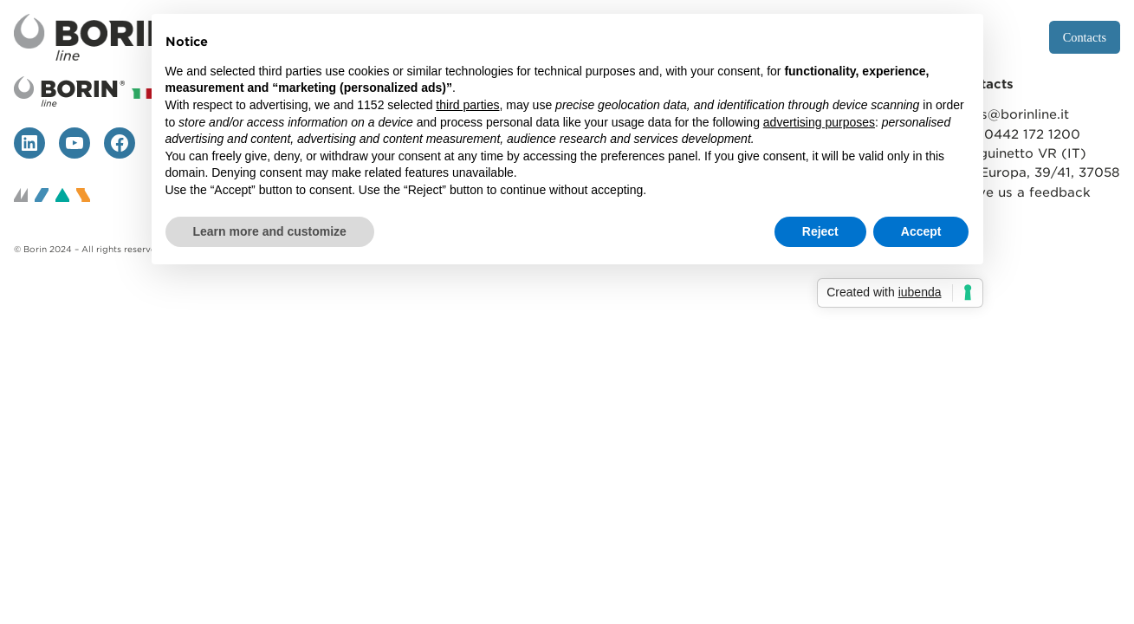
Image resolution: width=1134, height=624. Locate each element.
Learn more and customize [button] (270, 231)
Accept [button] (921, 231)
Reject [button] (820, 231)
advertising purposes (819, 122)
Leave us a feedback (1023, 192)
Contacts (1084, 37)
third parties (467, 105)
